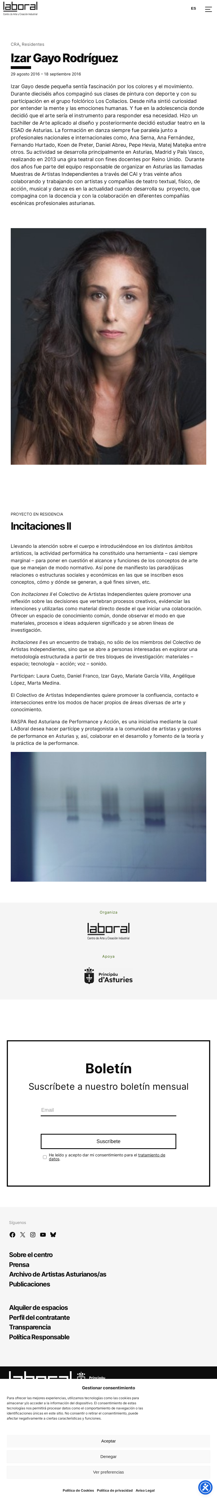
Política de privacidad (115, 1490)
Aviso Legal (145, 1490)
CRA (15, 44)
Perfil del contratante (39, 1317)
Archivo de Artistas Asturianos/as (57, 1274)
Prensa (19, 1264)
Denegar (108, 1456)
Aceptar (108, 1441)
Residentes (33, 44)
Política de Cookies (78, 1490)
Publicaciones (29, 1284)
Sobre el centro (31, 1254)
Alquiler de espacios (38, 1307)
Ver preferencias (108, 1472)
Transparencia (30, 1327)
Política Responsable (39, 1337)
